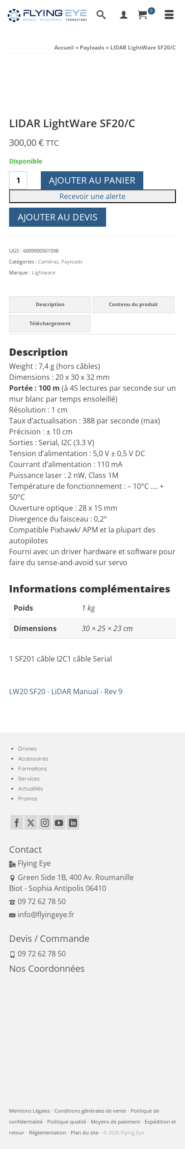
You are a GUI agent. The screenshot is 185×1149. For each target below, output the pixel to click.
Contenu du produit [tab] (133, 304)
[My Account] (123, 15)
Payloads (72, 261)
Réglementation (47, 1132)
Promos (28, 798)
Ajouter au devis (57, 217)
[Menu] (169, 15)
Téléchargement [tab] (50, 323)
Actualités (30, 788)
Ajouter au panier (92, 180)
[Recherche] (101, 15)
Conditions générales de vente (90, 1110)
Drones (27, 748)
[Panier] (146, 15)
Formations (32, 768)
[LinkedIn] (73, 822)
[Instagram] (45, 822)
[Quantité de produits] (18, 180)
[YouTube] (59, 822)
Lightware (43, 272)
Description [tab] (50, 304)
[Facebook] (16, 822)
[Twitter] (30, 822)
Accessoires (33, 758)
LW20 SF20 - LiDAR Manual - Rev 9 (65, 691)
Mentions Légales (29, 1110)
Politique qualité (66, 1121)
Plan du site (84, 1132)
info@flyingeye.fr (41, 915)
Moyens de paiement (115, 1121)
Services (29, 778)
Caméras (48, 261)
